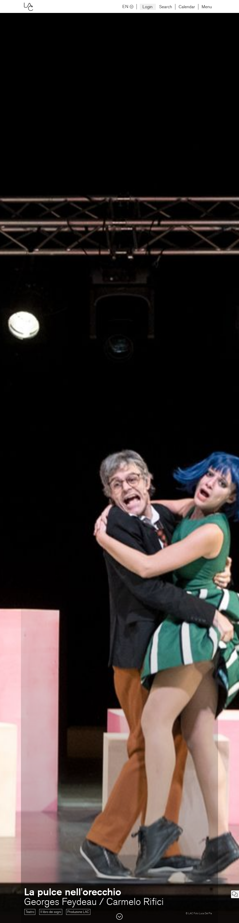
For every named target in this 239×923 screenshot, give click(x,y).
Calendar (187, 7)
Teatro (30, 912)
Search (165, 7)
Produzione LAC (78, 912)
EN (127, 6)
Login (147, 7)
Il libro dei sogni (50, 912)
